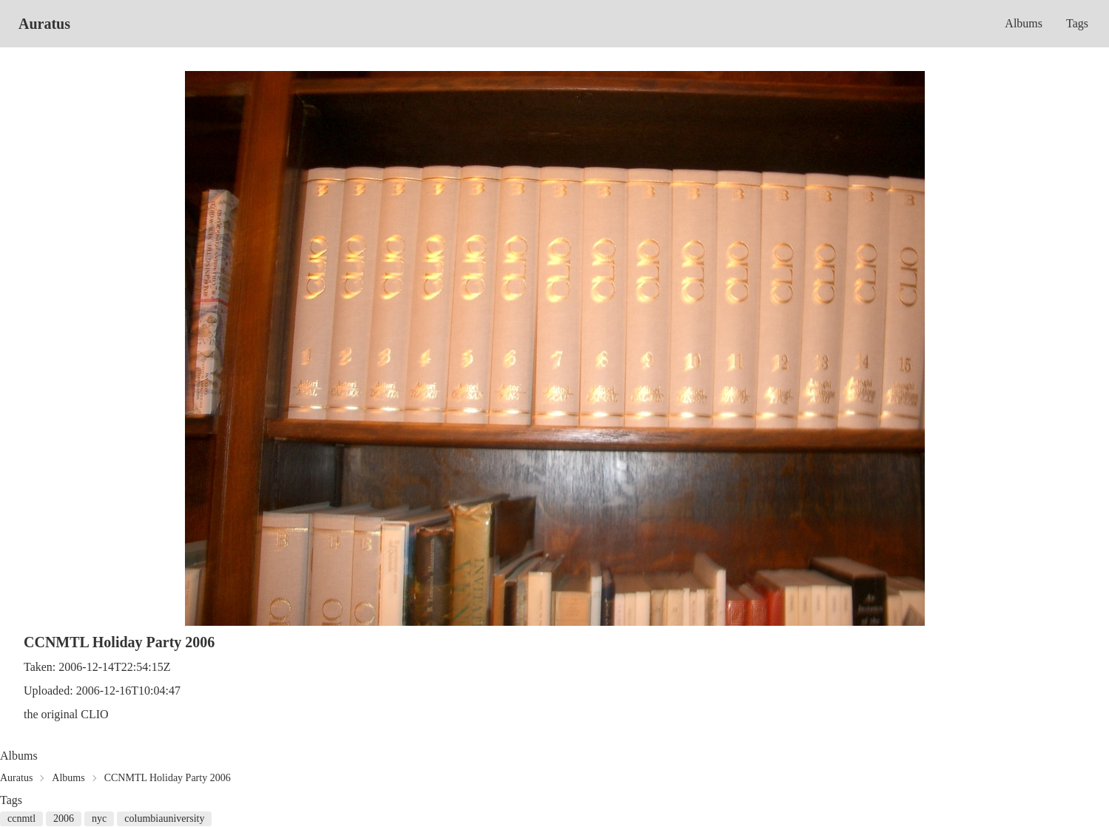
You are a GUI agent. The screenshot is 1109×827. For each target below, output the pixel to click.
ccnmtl (21, 818)
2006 (63, 818)
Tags (1077, 23)
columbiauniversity (164, 818)
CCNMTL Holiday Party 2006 (167, 777)
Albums (1023, 23)
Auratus (44, 24)
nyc (99, 818)
